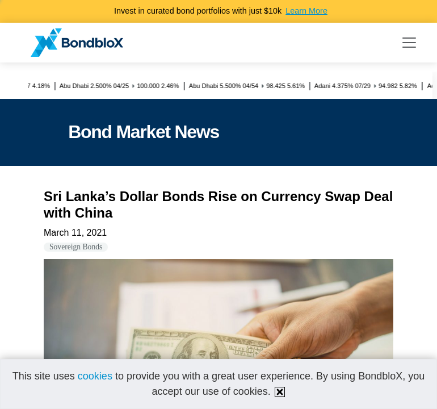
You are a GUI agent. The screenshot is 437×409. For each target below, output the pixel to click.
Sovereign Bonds (75, 247)
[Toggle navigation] (409, 42)
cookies (95, 376)
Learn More (306, 10)
